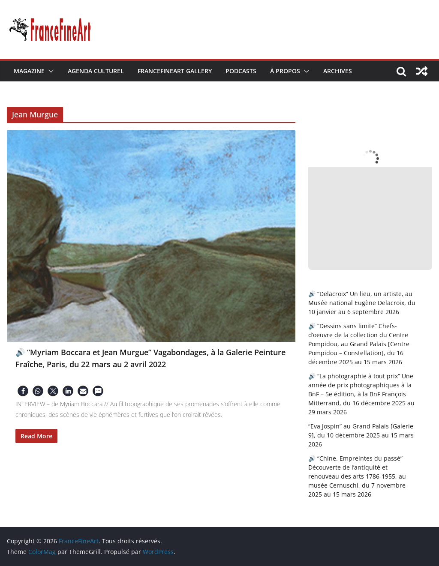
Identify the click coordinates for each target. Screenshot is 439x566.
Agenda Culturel (96, 71)
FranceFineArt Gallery (175, 71)
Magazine (29, 71)
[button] (49, 71)
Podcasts (241, 71)
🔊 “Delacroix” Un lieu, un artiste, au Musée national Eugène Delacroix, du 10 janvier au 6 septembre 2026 (361, 303)
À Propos (285, 71)
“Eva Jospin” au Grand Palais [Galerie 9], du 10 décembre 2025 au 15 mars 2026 (361, 435)
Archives (337, 71)
